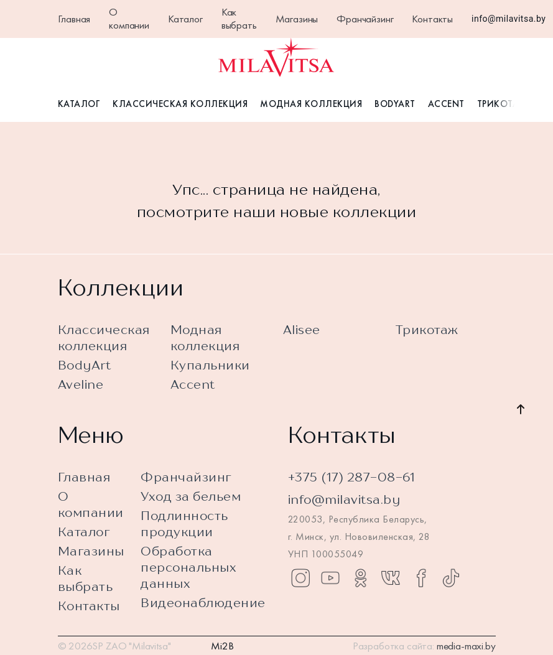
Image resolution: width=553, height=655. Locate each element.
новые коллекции (348, 211)
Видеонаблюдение (203, 602)
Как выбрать (239, 18)
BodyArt (395, 104)
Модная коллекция (311, 104)
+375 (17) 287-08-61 (352, 477)
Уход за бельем (191, 496)
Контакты (432, 18)
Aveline (81, 384)
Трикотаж (502, 104)
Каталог (185, 18)
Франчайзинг (365, 18)
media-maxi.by (466, 645)
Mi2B (222, 645)
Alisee (301, 329)
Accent (446, 104)
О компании (129, 18)
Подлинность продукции (184, 523)
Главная (74, 18)
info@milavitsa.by (509, 19)
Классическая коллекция (180, 104)
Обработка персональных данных (188, 567)
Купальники (210, 365)
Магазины (297, 18)
